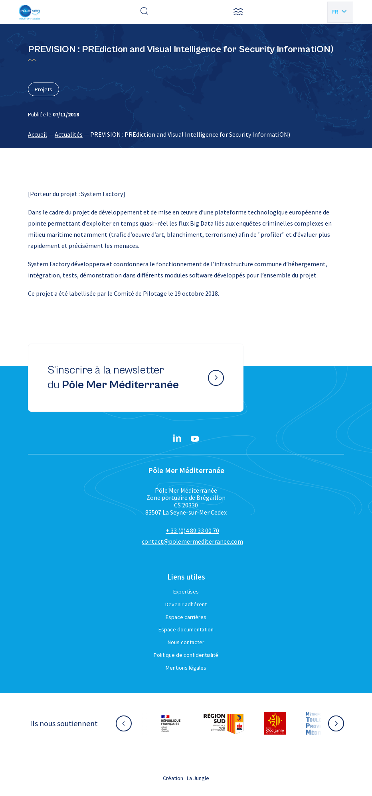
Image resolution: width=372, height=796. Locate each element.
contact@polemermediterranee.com (192, 541)
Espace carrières (186, 617)
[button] (238, 12)
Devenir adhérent (186, 604)
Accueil (37, 134)
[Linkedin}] (177, 439)
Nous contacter (186, 642)
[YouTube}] (195, 439)
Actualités (69, 134)
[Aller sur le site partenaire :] (170, 723)
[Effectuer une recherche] (144, 12)
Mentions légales (186, 667)
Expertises (186, 591)
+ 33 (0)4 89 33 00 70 (192, 531)
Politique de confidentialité (186, 654)
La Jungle (198, 778)
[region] (186, 134)
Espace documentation (186, 629)
